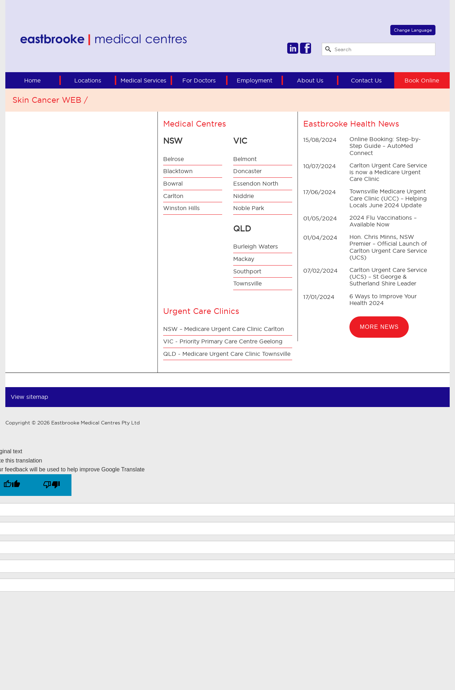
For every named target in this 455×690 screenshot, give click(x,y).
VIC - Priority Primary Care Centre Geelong (223, 341)
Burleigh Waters (255, 246)
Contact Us (366, 80)
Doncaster (247, 171)
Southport (247, 271)
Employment (254, 80)
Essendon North (255, 183)
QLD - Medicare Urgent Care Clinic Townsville (226, 353)
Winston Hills (181, 208)
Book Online (422, 80)
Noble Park (248, 208)
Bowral (173, 183)
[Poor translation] (51, 485)
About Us (310, 80)
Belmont (245, 158)
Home (32, 80)
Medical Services (143, 80)
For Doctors (199, 80)
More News (379, 327)
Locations (87, 80)
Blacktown (178, 171)
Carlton (173, 195)
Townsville (247, 283)
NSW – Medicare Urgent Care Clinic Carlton (223, 328)
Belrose (173, 158)
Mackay (243, 258)
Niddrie (243, 195)
